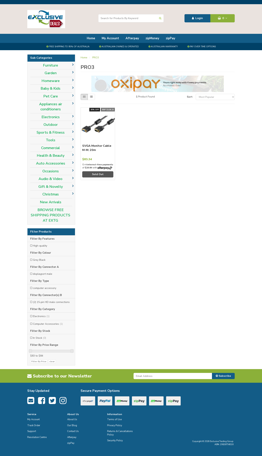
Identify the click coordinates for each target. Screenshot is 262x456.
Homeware (50, 80)
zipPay (170, 38)
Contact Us (73, 431)
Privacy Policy (114, 425)
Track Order (33, 425)
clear (52, 361)
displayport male (42, 274)
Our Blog (72, 425)
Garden (51, 73)
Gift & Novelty (50, 186)
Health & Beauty (50, 155)
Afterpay (132, 38)
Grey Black (39, 260)
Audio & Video (50, 178)
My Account (110, 38)
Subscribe (223, 376)
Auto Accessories (50, 163)
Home (91, 38)
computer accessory (44, 288)
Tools (50, 140)
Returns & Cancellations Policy (120, 433)
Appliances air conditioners (50, 107)
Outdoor (50, 124)
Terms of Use (114, 419)
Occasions (50, 171)
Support (31, 431)
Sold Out (98, 174)
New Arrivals (50, 202)
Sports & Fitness (51, 132)
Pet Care (50, 96)
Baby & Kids (50, 88)
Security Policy (115, 440)
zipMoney (152, 38)
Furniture (50, 65)
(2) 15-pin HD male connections (51, 302)
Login (197, 18)
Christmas (50, 194)
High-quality (40, 245)
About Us (72, 419)
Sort (189, 97)
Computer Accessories (48, 324)
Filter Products (41, 231)
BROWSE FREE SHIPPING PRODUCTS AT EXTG (50, 215)
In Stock (39, 338)
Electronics (50, 117)
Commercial (50, 147)
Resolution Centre (37, 437)
